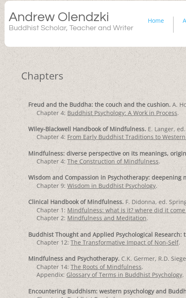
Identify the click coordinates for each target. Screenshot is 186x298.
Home (156, 20)
